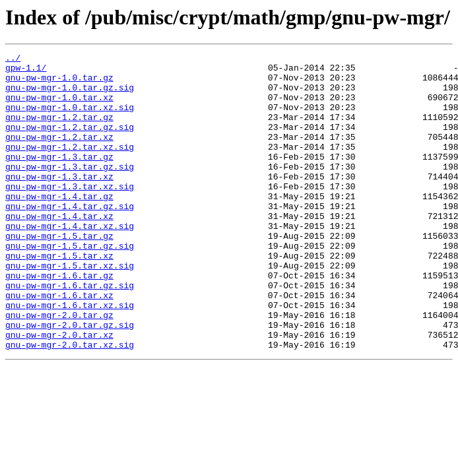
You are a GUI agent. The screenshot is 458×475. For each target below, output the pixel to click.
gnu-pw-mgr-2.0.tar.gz (59, 368)
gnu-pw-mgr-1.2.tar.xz (59, 154)
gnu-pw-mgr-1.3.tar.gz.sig (69, 190)
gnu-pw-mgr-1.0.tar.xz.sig (69, 119)
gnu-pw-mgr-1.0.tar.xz (59, 107)
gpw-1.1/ (25, 71)
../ (12, 59)
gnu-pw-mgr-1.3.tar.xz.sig (69, 214)
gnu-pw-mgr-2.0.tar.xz (59, 392)
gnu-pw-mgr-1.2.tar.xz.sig (69, 166)
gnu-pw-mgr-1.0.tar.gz (59, 83)
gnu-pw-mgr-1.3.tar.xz (59, 202)
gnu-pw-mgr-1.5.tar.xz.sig (69, 309)
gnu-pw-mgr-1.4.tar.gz (59, 226)
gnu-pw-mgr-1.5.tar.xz (59, 297)
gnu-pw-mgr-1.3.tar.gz (59, 178)
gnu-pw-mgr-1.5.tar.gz (59, 273)
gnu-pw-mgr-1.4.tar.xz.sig (69, 261)
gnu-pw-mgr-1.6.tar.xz (59, 344)
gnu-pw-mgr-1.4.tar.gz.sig (69, 237)
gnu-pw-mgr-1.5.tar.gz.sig (69, 285)
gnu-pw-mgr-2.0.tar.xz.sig (69, 404)
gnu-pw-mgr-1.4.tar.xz (59, 249)
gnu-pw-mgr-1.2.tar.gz (59, 131)
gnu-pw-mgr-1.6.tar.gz (59, 321)
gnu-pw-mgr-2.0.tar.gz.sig (69, 380)
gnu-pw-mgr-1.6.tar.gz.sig (69, 332)
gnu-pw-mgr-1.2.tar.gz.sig (69, 142)
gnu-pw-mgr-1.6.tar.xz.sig (69, 356)
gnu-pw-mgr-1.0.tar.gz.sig (69, 95)
